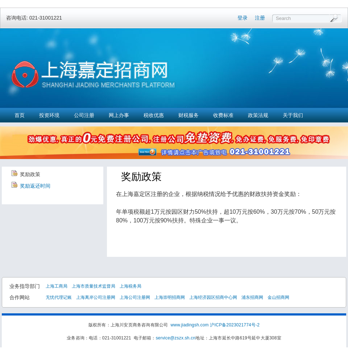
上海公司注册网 (135, 297)
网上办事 (119, 115)
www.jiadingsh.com (189, 324)
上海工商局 (56, 286)
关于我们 (293, 115)
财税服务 (188, 115)
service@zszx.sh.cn (176, 338)
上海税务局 (130, 286)
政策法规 (258, 115)
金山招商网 (278, 297)
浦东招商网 (252, 297)
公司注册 (84, 115)
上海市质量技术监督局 (93, 286)
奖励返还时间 (35, 186)
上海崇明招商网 (169, 297)
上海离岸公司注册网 (95, 297)
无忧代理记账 (59, 297)
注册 (260, 18)
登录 (242, 18)
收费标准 (223, 115)
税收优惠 (154, 115)
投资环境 (49, 115)
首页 (19, 115)
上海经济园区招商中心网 (213, 297)
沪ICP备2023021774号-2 (235, 324)
